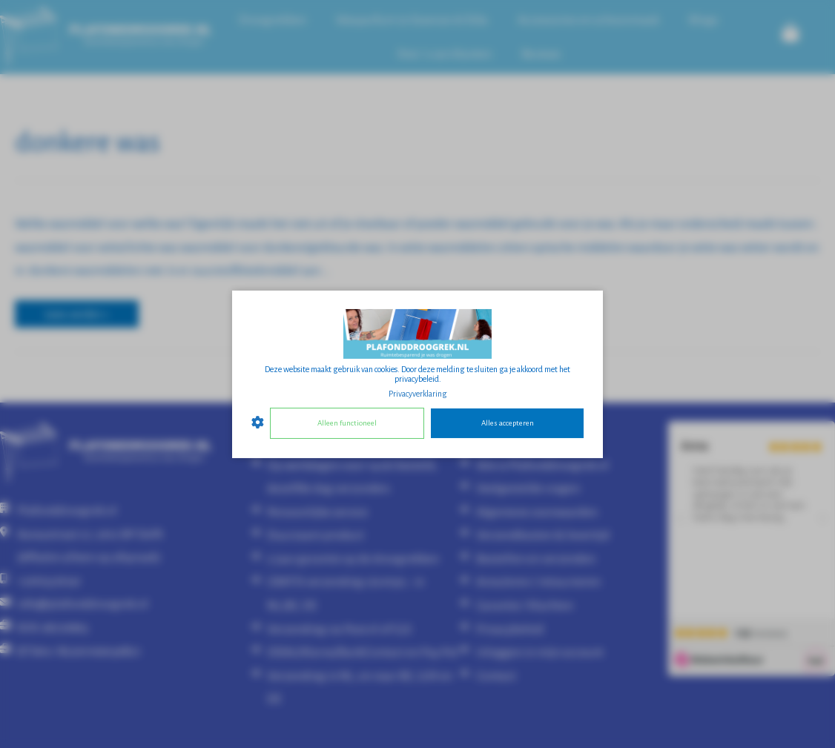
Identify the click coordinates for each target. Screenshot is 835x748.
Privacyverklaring (418, 392)
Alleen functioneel (347, 423)
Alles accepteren (507, 423)
